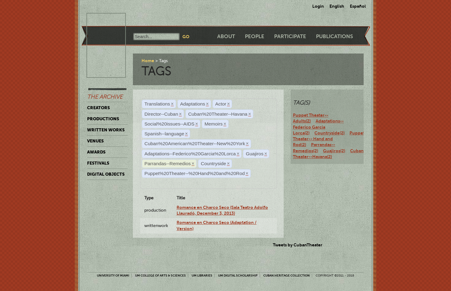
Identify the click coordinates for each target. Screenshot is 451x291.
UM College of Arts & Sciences (160, 275)
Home (148, 60)
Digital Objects (106, 174)
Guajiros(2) (334, 150)
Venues (95, 140)
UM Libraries (202, 275)
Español (358, 6)
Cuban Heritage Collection (286, 275)
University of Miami (113, 275)
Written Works (106, 129)
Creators (98, 107)
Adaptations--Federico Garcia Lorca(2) (318, 126)
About (226, 36)
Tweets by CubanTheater (297, 244)
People (254, 36)
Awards (96, 151)
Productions (103, 118)
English (336, 6)
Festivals (98, 163)
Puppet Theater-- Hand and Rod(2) (329, 138)
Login (318, 6)
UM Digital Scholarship (237, 275)
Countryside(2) (329, 132)
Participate (290, 36)
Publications (334, 36)
